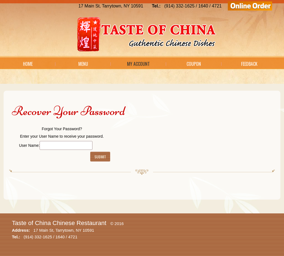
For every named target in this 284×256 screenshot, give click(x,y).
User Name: (29, 145)
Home (28, 64)
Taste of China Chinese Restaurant (59, 223)
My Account (138, 64)
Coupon (194, 64)
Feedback (249, 64)
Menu (83, 64)
